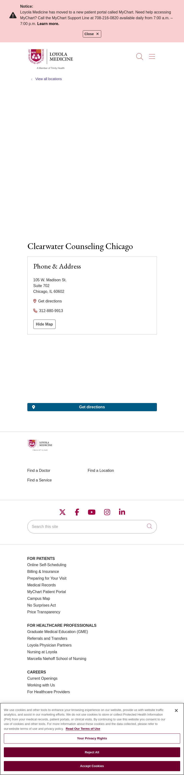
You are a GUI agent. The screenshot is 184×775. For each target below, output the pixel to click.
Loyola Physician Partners (49, 645)
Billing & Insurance (43, 572)
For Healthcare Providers (48, 692)
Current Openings (42, 678)
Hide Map (44, 324)
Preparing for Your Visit (46, 578)
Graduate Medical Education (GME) (57, 632)
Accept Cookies (92, 766)
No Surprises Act (41, 605)
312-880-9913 (51, 311)
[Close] (176, 710)
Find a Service (39, 480)
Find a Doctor (38, 470)
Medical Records (41, 585)
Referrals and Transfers (47, 638)
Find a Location (101, 470)
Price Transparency (43, 612)
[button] (153, 55)
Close (92, 34)
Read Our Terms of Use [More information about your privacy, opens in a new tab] (83, 728)
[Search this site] (92, 526)
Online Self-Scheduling (46, 565)
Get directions (50, 301)
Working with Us (41, 685)
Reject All (92, 752)
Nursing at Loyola (42, 652)
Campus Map (38, 598)
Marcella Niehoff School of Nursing (56, 659)
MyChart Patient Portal (46, 592)
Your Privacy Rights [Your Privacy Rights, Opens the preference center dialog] (92, 738)
